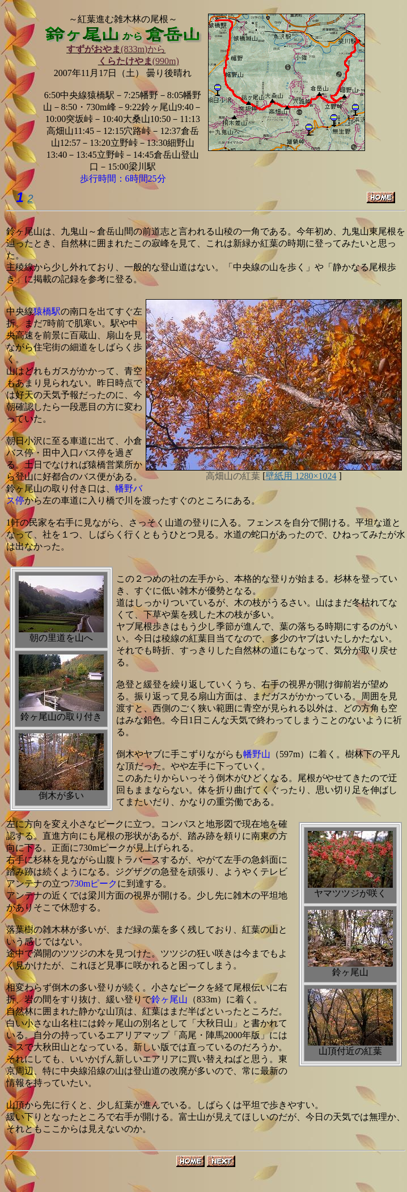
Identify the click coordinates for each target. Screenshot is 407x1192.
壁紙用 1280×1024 (300, 476)
